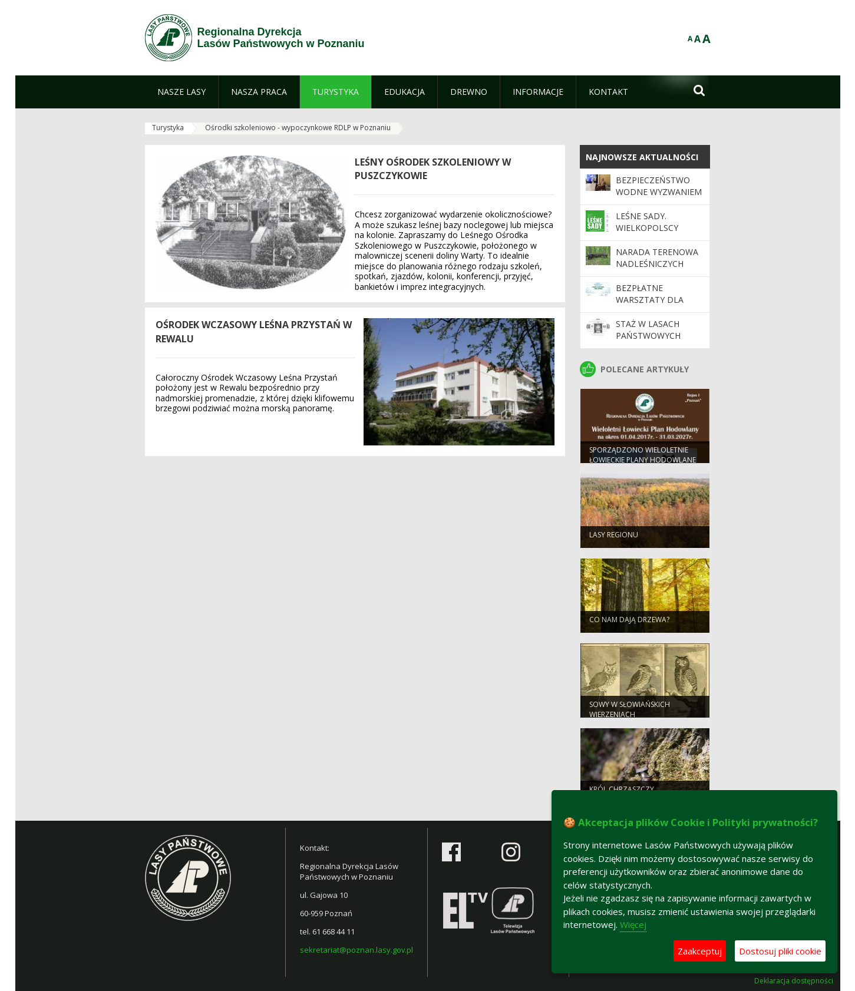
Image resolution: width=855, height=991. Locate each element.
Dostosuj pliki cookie (780, 951)
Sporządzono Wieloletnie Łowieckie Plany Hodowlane (642, 461)
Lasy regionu (613, 541)
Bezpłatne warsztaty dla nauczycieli (650, 300)
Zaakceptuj (700, 951)
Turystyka (168, 128)
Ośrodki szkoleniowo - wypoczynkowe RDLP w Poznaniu (298, 128)
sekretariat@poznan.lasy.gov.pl (356, 949)
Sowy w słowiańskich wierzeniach (629, 715)
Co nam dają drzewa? (629, 625)
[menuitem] (181, 91)
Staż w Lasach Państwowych (648, 329)
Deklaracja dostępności (793, 981)
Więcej (633, 924)
